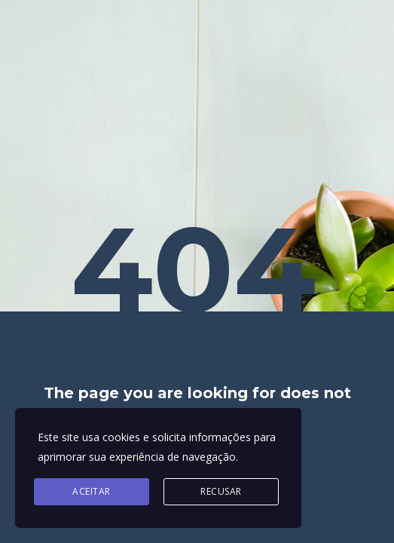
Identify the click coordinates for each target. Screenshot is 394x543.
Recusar (221, 491)
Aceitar (91, 491)
